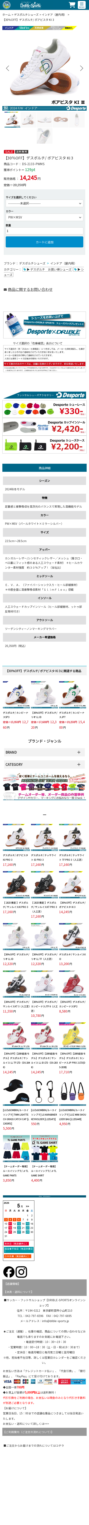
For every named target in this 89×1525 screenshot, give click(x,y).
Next (80, 68)
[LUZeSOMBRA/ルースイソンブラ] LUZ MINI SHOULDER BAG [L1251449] (72, 1115)
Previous (7, 68)
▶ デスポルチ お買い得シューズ (49, 269)
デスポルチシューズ (26, 14)
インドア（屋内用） (54, 14)
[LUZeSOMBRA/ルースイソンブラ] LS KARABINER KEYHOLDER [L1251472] (44, 1115)
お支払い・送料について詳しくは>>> (26, 1424)
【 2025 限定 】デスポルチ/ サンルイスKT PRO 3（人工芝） (44, 907)
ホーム (6, 14)
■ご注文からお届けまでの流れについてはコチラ (34, 1445)
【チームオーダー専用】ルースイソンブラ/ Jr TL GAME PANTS (16, 1171)
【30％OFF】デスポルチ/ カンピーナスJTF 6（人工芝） (44, 1006)
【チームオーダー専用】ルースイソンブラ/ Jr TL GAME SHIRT (44, 1171)
